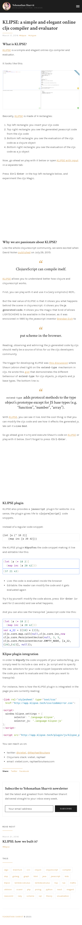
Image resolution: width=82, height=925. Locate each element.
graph (26, 876)
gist (27, 371)
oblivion (8, 889)
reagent (70, 889)
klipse (23, 35)
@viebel (21, 752)
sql (40, 896)
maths (73, 883)
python (49, 889)
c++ (28, 870)
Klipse (7, 847)
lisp (56, 883)
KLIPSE (7, 50)
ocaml (19, 889)
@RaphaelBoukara (39, 752)
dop (6, 876)
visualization (63, 896)
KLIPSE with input (67, 160)
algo (6, 870)
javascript (55, 876)
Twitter (14, 771)
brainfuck (17, 870)
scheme (30, 896)
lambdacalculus (42, 883)
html (36, 876)
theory (49, 896)
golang (16, 876)
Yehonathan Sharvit (23, 5)
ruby (20, 896)
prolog (38, 889)
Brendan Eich (65, 318)
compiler (66, 870)
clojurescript (52, 870)
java (44, 876)
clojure (33, 35)
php (29, 889)
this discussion (58, 362)
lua (63, 883)
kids (67, 876)
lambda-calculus (22, 883)
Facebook (24, 771)
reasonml (8, 896)
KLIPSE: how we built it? (20, 841)
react (59, 889)
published (24, 252)
